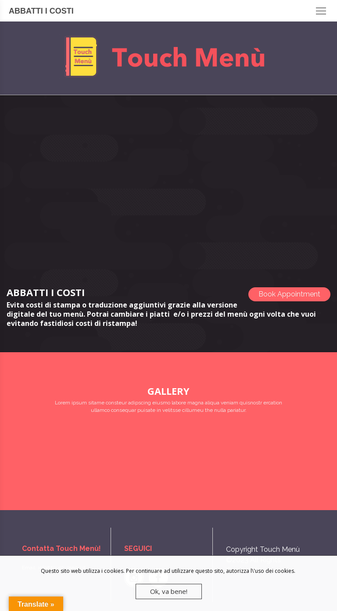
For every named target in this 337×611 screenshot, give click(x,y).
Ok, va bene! (168, 591)
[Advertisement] (168, 182)
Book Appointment (289, 294)
